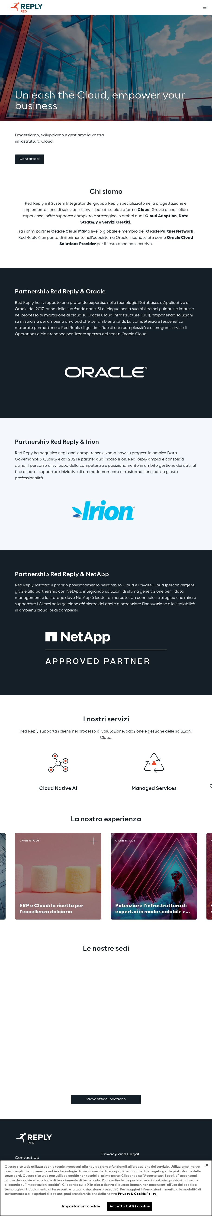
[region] (106, 1188)
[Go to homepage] (31, 7)
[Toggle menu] (204, 7)
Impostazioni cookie (81, 1206)
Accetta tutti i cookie (129, 1206)
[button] (29, 159)
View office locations (106, 1099)
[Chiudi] (207, 1165)
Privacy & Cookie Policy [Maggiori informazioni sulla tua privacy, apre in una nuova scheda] (137, 1194)
